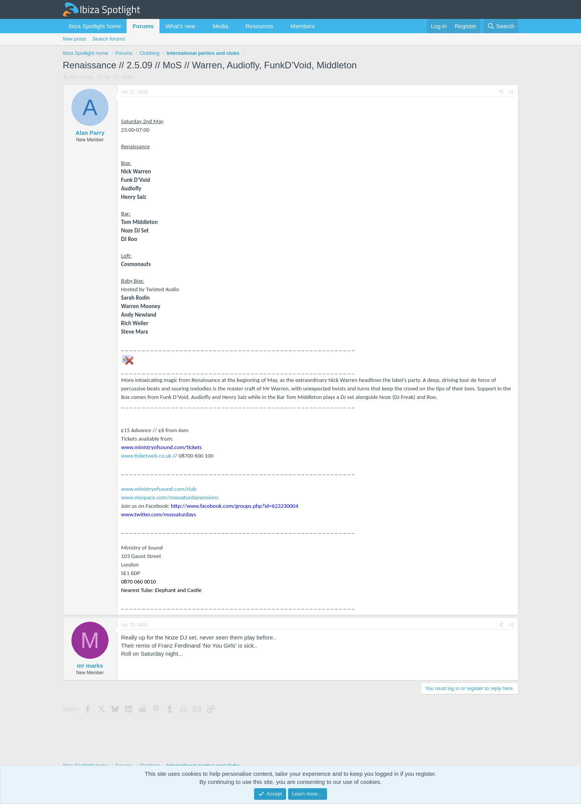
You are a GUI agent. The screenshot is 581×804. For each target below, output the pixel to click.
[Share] (501, 92)
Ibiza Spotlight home (95, 26)
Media (220, 26)
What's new (180, 26)
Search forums (108, 39)
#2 (511, 625)
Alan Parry (81, 77)
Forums (143, 26)
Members (303, 26)
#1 (511, 92)
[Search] (500, 26)
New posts (74, 39)
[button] (201, 26)
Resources (259, 26)
